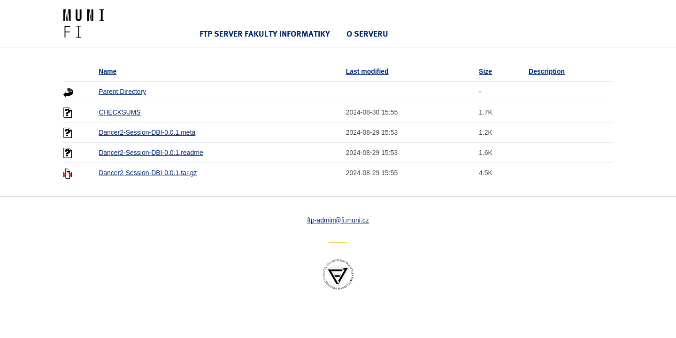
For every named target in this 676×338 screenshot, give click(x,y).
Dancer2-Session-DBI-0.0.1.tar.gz (148, 173)
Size (485, 71)
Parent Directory (122, 91)
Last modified (367, 71)
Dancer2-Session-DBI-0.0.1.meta (147, 132)
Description (547, 71)
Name (107, 71)
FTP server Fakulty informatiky (265, 33)
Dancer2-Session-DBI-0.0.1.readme (151, 152)
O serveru (367, 33)
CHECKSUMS (119, 112)
